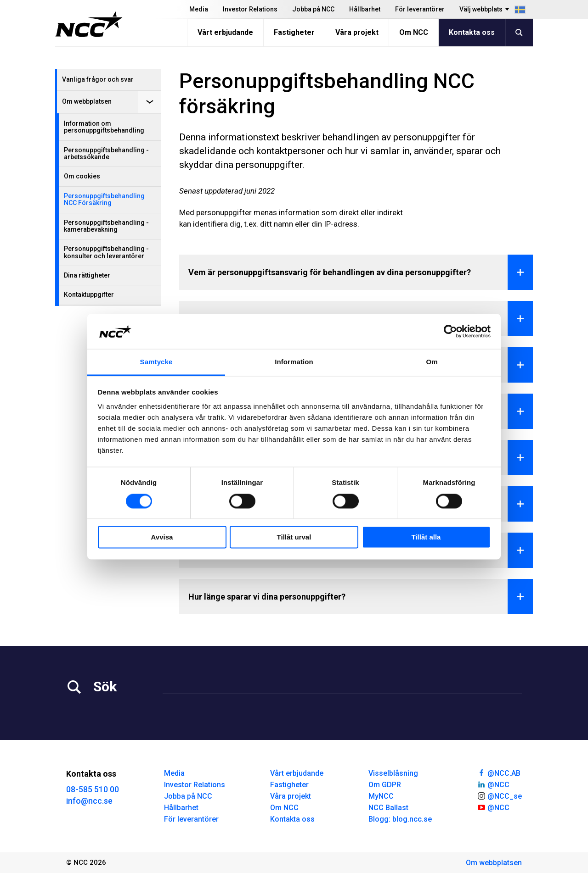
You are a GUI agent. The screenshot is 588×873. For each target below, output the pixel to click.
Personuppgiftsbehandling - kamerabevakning (106, 226)
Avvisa (162, 537)
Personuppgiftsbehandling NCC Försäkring (104, 199)
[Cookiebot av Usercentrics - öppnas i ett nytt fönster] (450, 331)
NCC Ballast (388, 807)
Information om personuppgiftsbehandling (104, 127)
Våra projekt (357, 32)
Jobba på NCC (313, 9)
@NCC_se (499, 795)
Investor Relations (250, 9)
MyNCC (381, 796)
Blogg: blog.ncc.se (400, 819)
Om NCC (413, 32)
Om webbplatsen (87, 101)
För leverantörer (420, 9)
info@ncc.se (89, 801)
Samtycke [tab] (156, 362)
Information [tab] (294, 362)
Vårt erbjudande (225, 32)
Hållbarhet (364, 9)
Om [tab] (431, 362)
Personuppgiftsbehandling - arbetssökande (106, 153)
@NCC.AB (498, 772)
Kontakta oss (472, 32)
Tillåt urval (294, 537)
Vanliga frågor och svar (98, 79)
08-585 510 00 (92, 789)
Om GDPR (384, 784)
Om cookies (82, 176)
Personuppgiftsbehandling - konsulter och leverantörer (106, 252)
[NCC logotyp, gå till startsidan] (89, 24)
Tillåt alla (426, 537)
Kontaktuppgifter (89, 294)
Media (198, 9)
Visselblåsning (393, 773)
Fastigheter (294, 32)
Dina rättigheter (87, 275)
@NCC (493, 784)
